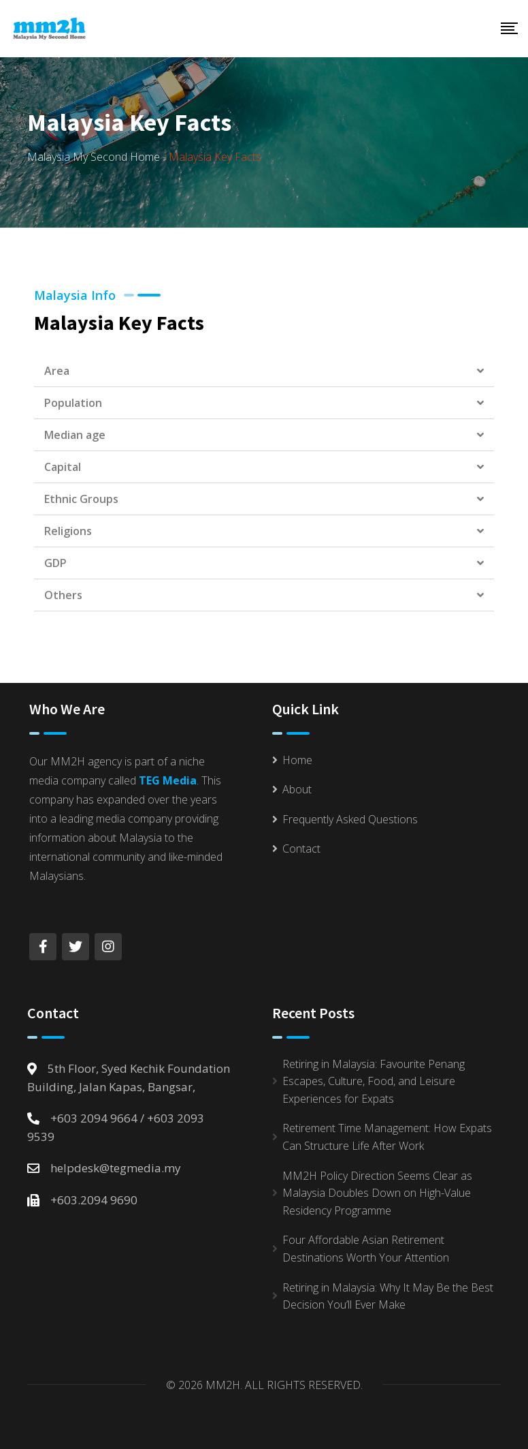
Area (56, 370)
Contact (301, 848)
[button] (264, 371)
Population (73, 402)
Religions (68, 530)
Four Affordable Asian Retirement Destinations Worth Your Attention (365, 1248)
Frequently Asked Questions (350, 819)
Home (297, 759)
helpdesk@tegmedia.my (115, 1168)
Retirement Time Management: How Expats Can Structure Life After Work (387, 1136)
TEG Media (168, 780)
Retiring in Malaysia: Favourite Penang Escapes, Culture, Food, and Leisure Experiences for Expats (373, 1081)
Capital (62, 466)
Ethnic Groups (81, 498)
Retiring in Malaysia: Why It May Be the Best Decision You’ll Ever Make (387, 1296)
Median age (74, 434)
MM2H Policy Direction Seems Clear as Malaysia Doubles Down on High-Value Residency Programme (377, 1193)
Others (63, 595)
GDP (55, 562)
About (297, 789)
